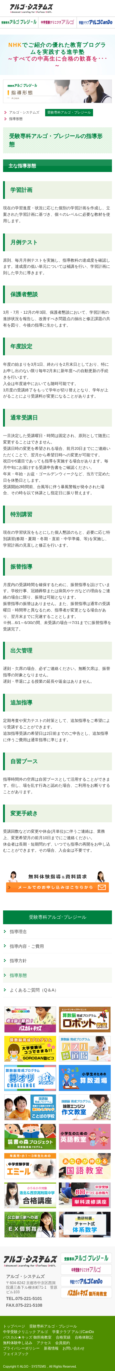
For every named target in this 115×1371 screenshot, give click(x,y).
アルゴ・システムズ (24, 112)
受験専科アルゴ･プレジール (57, 917)
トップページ (14, 1326)
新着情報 (51, 1348)
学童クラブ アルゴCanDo (86, 1281)
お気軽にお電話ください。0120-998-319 (93, 8)
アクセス (44, 1343)
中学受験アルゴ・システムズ (31, 8)
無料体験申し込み (17, 1343)
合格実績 (63, 1337)
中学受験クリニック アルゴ (86, 1269)
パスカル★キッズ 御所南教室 (86, 1292)
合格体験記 (84, 1337)
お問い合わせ (73, 1348)
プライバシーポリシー (21, 1348)
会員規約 (62, 1343)
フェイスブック (16, 1354)
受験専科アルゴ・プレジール (69, 112)
